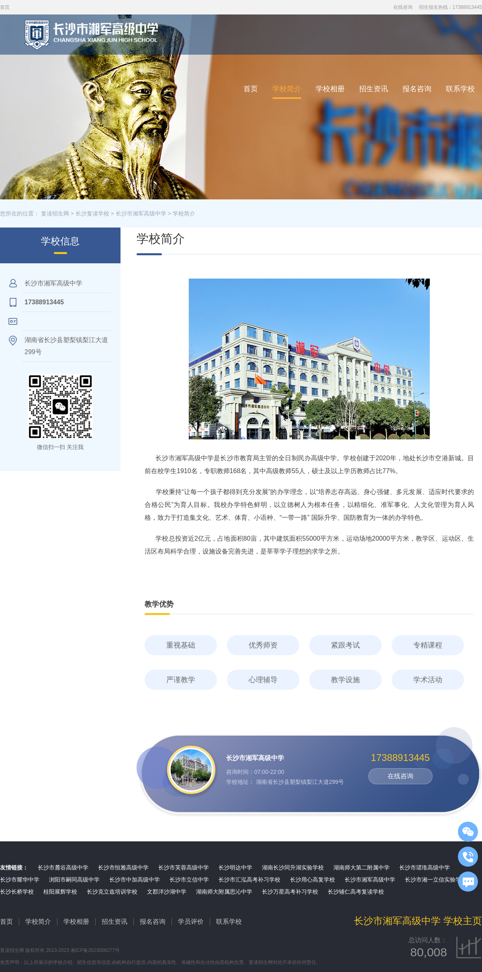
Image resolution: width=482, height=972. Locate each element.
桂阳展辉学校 (60, 891)
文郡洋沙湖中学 (166, 891)
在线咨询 (403, 7)
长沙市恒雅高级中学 (123, 867)
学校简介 (286, 89)
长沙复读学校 (92, 213)
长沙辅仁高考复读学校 (356, 891)
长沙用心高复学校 (312, 879)
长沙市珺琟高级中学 (424, 867)
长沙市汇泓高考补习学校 (249, 879)
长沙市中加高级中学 (134, 879)
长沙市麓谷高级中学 (63, 867)
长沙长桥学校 (17, 891)
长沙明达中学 (235, 867)
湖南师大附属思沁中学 (224, 891)
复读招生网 (55, 213)
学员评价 (191, 921)
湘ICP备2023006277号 (95, 950)
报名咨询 (416, 89)
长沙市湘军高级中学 (141, 213)
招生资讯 (373, 89)
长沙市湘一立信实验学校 (436, 879)
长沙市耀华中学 (19, 879)
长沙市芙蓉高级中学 (183, 867)
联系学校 (460, 89)
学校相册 (330, 89)
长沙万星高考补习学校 (290, 891)
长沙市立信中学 (189, 879)
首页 (250, 89)
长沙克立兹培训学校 (112, 891)
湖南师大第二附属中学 (361, 867)
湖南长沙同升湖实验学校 (293, 867)
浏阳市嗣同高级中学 (74, 879)
